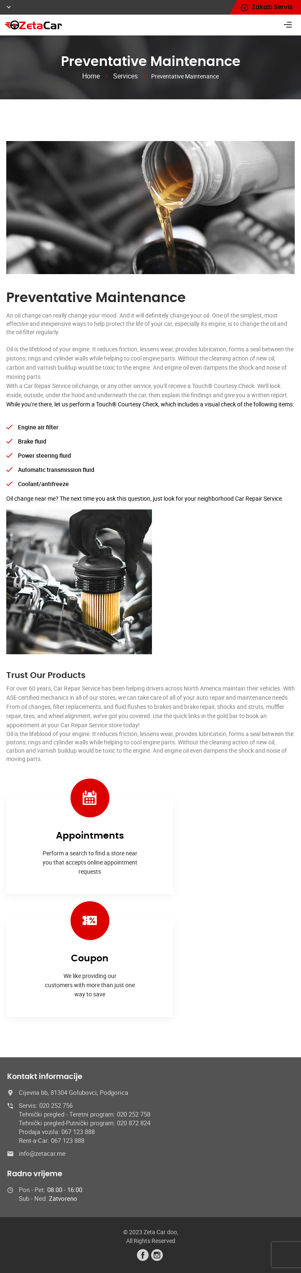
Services (125, 76)
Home (91, 76)
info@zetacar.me (42, 1153)
